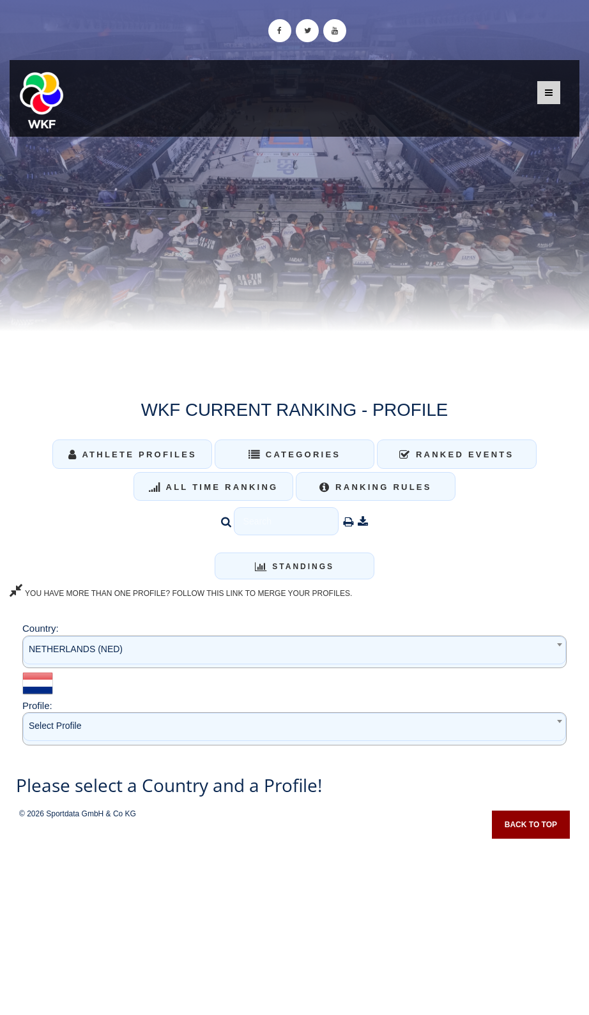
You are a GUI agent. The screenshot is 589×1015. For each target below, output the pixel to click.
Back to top (531, 824)
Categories (295, 454)
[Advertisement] (294, 922)
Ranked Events (456, 454)
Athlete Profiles (132, 454)
